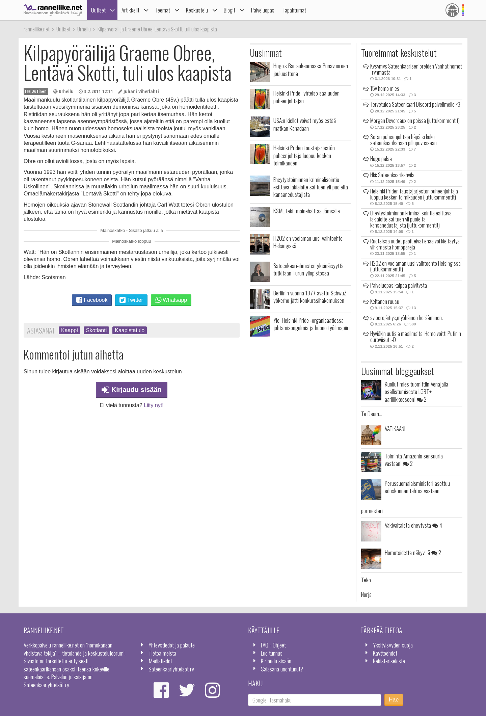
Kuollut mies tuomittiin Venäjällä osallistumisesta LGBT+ (416, 391)
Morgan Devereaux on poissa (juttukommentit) (415, 120)
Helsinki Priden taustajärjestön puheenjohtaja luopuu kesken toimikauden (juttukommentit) (414, 194)
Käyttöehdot (385, 652)
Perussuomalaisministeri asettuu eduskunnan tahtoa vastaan (417, 487)
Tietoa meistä (162, 652)
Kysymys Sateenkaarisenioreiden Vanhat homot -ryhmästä (416, 69)
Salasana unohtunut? (282, 668)
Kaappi (69, 330)
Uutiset (98, 10)
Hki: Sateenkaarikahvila (392, 175)
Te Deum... (371, 413)
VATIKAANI (395, 428)
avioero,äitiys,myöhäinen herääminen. (406, 318)
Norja (366, 594)
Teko (366, 579)
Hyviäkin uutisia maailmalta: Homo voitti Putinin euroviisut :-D (415, 336)
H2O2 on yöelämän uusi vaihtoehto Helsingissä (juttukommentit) (415, 266)
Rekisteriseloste (389, 660)
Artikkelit (130, 10)
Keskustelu (197, 10)
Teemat (162, 10)
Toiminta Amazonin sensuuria (414, 459)
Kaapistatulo (129, 330)
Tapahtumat (294, 10)
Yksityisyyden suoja (393, 644)
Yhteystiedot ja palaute (171, 644)
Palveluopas (262, 10)
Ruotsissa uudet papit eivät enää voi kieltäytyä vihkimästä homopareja (415, 244)
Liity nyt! (154, 405)
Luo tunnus (271, 652)
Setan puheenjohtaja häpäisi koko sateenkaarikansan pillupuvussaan (403, 140)
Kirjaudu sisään (132, 389)
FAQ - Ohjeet (273, 644)
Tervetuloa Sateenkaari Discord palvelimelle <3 (415, 104)
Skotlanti (96, 330)
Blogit (229, 10)
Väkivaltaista (413, 525)
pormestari (372, 510)
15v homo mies (384, 88)
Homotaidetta (413, 552)
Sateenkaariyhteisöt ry (171, 668)
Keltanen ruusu (384, 301)
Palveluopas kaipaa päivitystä (398, 285)
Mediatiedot (160, 660)
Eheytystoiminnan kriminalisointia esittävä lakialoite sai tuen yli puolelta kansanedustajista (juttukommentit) (411, 219)
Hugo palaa (381, 159)
